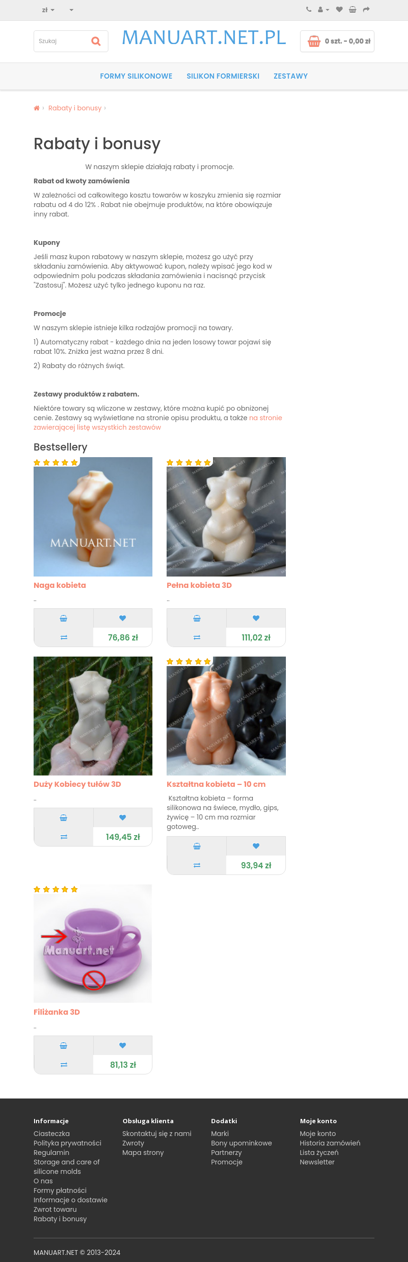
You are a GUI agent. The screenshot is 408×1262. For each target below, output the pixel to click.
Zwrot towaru (55, 1209)
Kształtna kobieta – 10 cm (216, 784)
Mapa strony (143, 1152)
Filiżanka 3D (57, 1012)
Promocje (226, 1162)
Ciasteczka (52, 1133)
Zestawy (291, 76)
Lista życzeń (319, 1152)
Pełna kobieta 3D (199, 585)
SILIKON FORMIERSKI (222, 76)
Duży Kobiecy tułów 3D (77, 784)
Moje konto (318, 1133)
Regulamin (51, 1152)
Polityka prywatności (67, 1143)
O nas (43, 1181)
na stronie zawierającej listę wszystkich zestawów (158, 422)
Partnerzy (226, 1152)
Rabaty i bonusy (74, 108)
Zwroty (133, 1143)
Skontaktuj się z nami (157, 1133)
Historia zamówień (330, 1143)
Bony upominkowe (241, 1143)
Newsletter (317, 1162)
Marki (220, 1133)
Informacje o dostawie (70, 1200)
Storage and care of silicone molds (67, 1166)
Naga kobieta (60, 585)
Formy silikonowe (136, 76)
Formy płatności (60, 1190)
